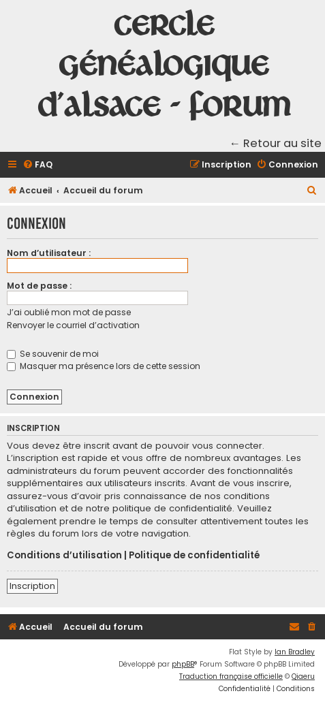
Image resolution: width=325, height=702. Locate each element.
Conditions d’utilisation (64, 555)
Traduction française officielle (231, 676)
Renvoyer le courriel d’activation (73, 325)
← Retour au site (276, 143)
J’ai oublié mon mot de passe (69, 312)
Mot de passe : (39, 285)
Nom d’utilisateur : (49, 253)
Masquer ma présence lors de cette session (103, 366)
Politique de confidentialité (194, 555)
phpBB (183, 664)
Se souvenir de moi (53, 354)
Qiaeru (303, 676)
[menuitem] (37, 165)
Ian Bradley (295, 652)
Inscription (32, 585)
